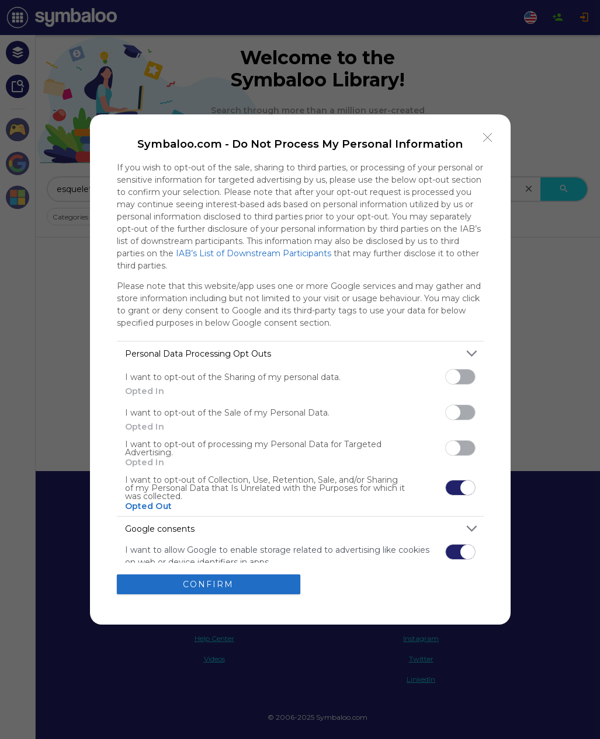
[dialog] (300, 369)
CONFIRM (208, 584)
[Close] (488, 137)
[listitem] (300, 353)
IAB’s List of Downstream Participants (253, 253)
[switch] (460, 377)
